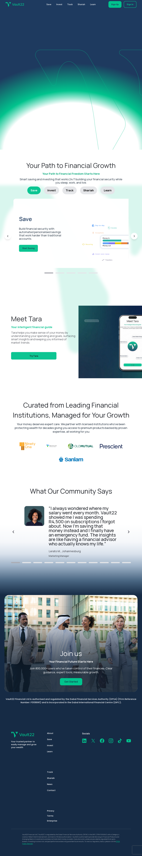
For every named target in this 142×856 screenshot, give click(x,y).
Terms (50, 815)
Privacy (50, 810)
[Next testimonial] (128, 532)
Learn (93, 4)
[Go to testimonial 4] (48, 562)
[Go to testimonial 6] (71, 562)
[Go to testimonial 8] (93, 562)
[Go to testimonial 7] (82, 562)
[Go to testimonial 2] (26, 562)
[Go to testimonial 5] (59, 562)
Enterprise (52, 820)
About (50, 733)
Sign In (130, 4)
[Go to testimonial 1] (15, 562)
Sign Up (115, 4)
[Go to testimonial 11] (126, 562)
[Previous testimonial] (13, 532)
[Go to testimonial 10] (115, 562)
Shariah (81, 4)
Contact (51, 790)
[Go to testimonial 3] (37, 562)
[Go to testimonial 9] (104, 562)
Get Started (71, 681)
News (49, 784)
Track (70, 4)
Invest (59, 4)
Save (48, 4)
